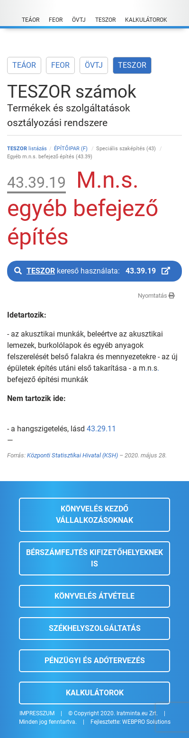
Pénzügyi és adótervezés (95, 660)
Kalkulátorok (95, 692)
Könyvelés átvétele (94, 596)
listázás (27, 149)
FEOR (60, 65)
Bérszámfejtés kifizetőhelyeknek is (94, 558)
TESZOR (132, 65)
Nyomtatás (156, 295)
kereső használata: (92, 270)
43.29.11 (101, 428)
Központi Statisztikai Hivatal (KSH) (72, 455)
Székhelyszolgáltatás (95, 628)
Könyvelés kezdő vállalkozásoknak (94, 514)
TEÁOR (24, 65)
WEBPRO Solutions (146, 722)
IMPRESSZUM (36, 713)
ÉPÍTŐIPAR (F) (71, 149)
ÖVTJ (94, 65)
